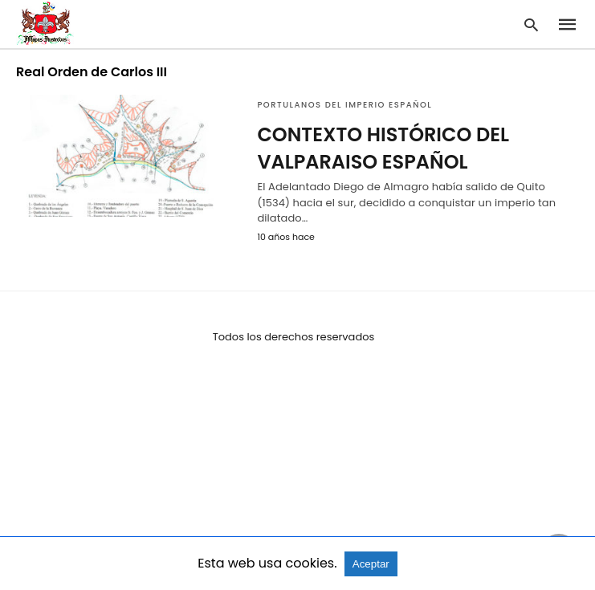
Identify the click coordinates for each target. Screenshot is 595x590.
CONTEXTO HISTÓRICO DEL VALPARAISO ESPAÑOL (383, 148)
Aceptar (371, 564)
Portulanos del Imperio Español (344, 105)
